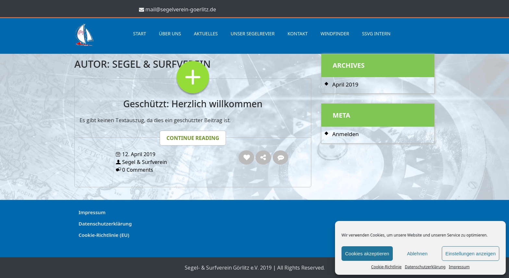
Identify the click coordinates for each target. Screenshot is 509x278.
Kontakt (298, 33)
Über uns (170, 33)
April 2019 (345, 84)
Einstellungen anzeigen (470, 253)
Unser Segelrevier (252, 33)
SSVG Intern (376, 33)
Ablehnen (417, 253)
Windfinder (335, 33)
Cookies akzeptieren (367, 253)
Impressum (459, 267)
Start (139, 33)
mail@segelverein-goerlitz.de (180, 9)
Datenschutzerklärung (425, 267)
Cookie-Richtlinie (386, 267)
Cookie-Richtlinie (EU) (104, 235)
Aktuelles (206, 33)
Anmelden (345, 134)
